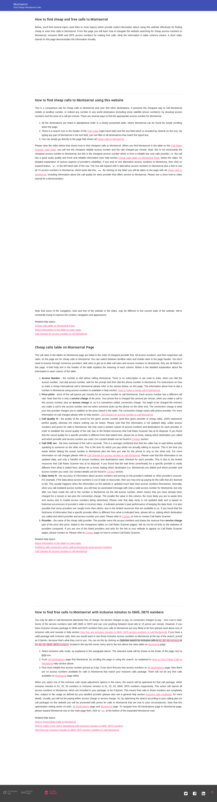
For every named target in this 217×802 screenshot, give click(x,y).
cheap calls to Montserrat (110, 139)
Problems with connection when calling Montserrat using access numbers (73, 547)
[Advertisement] (108, 68)
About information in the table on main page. (58, 329)
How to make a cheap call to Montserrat (139, 390)
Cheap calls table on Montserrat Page (139, 157)
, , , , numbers (52, 644)
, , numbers (169, 640)
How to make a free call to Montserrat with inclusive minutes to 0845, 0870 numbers (79, 726)
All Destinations (56, 659)
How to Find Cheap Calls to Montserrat (55, 721)
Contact (136, 439)
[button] (186, 792)
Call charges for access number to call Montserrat (61, 334)
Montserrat (154, 644)
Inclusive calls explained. (159, 694)
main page (92, 131)
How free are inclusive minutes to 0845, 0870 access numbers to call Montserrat (123, 632)
